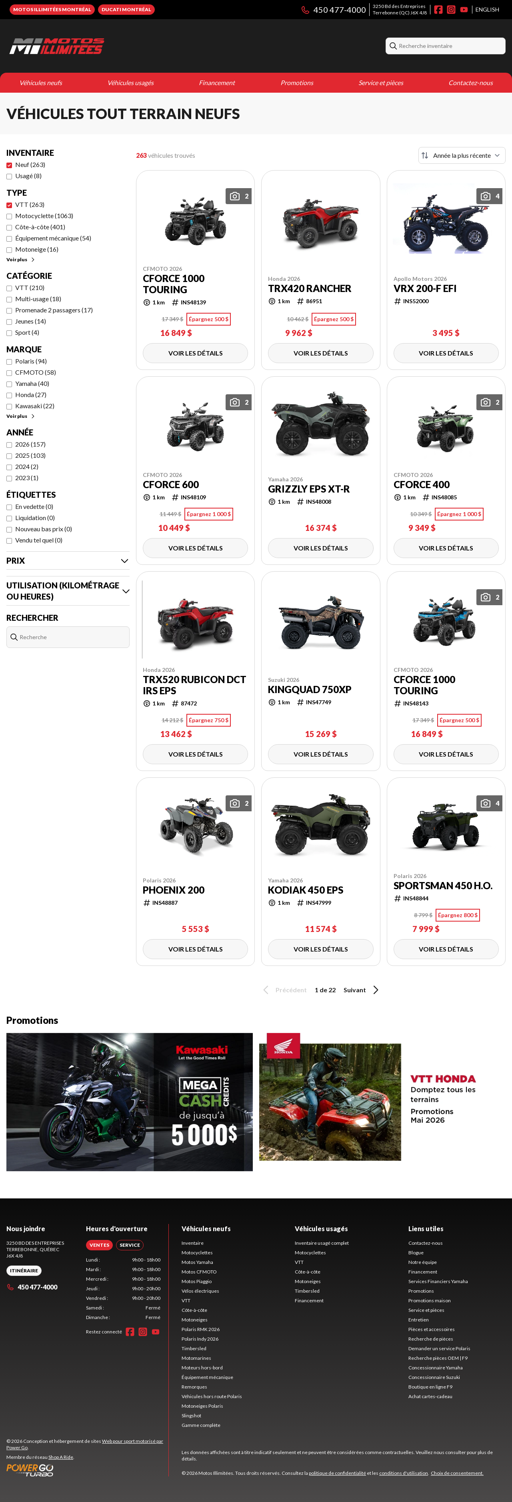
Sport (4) (27, 332)
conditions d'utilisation (403, 1473)
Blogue (416, 1253)
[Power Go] (87, 1470)
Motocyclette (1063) (44, 215)
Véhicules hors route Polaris (212, 1396)
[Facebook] (438, 9)
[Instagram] (451, 9)
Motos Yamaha (197, 1262)
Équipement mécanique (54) (53, 238)
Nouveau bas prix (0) (43, 528)
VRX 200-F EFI (425, 288)
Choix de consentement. (457, 1473)
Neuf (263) (30, 164)
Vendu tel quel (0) (38, 540)
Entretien (418, 1320)
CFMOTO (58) (35, 372)
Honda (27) (30, 394)
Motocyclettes (197, 1253)
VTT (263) (29, 204)
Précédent (283, 990)
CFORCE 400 (422, 484)
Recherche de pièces (430, 1339)
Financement (217, 82)
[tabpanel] (123, 1289)
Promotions (296, 82)
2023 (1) (26, 477)
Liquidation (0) (35, 517)
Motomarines (196, 1358)
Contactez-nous (470, 82)
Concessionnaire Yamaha (435, 1368)
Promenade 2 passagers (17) (54, 310)
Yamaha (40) (32, 383)
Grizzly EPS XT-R (309, 489)
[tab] (99, 1245)
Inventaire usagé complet (322, 1243)
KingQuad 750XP (310, 689)
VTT (186, 1300)
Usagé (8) (28, 175)
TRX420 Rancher (310, 288)
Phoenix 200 (173, 890)
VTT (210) (29, 287)
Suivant (362, 990)
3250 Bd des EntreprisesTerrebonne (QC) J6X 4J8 (400, 9)
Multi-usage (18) (38, 298)
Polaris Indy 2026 (200, 1339)
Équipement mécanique (207, 1377)
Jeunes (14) (30, 321)
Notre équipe (422, 1262)
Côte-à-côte (194, 1310)
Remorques (194, 1387)
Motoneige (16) (36, 249)
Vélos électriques (200, 1291)
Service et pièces (380, 82)
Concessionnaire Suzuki (434, 1377)
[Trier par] (462, 155)
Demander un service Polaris (439, 1348)
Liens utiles (426, 1228)
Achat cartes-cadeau (430, 1396)
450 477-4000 (333, 9)
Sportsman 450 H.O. (443, 885)
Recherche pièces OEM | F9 (438, 1358)
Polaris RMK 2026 (201, 1329)
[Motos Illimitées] (106, 46)
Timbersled (194, 1348)
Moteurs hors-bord (202, 1368)
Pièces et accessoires (431, 1329)
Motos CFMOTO (199, 1272)
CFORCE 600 (171, 484)
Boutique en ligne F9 (430, 1387)
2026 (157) (30, 444)
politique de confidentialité (337, 1473)
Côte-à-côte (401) (40, 226)
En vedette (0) (34, 506)
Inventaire (193, 1243)
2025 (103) (30, 455)
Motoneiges (195, 1320)
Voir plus (21, 259)
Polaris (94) (31, 361)
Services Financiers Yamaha (438, 1281)
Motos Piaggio (197, 1281)
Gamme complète (201, 1425)
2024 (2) (26, 466)
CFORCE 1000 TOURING (173, 284)
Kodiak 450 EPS (305, 890)
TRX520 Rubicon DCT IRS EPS (194, 685)
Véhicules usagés (130, 82)
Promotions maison (429, 1300)
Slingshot (191, 1416)
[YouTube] (464, 9)
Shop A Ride (60, 1457)
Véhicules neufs (40, 82)
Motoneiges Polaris (202, 1406)
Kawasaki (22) (34, 405)
